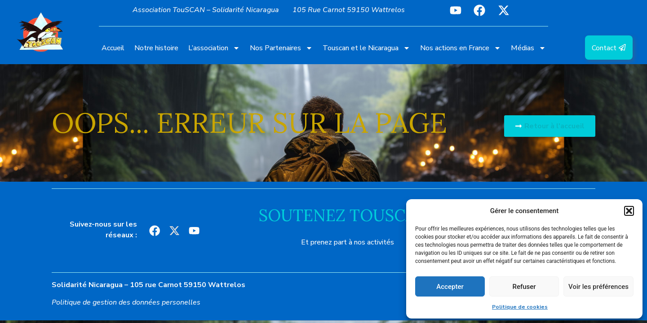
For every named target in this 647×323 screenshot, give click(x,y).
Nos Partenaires (281, 48)
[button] (629, 210)
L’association (214, 48)
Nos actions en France (460, 48)
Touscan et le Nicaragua (366, 48)
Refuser (524, 287)
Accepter (449, 287)
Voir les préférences (598, 287)
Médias (528, 48)
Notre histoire (156, 48)
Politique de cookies (520, 306)
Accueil (113, 48)
